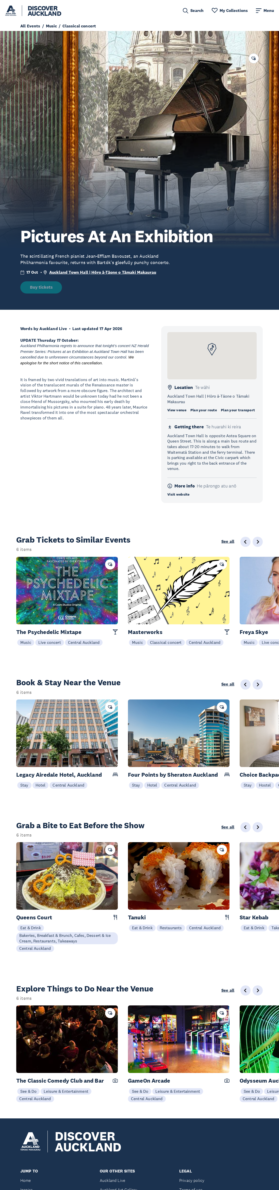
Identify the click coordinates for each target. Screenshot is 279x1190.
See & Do (28, 1091)
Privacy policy (191, 1180)
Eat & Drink (30, 927)
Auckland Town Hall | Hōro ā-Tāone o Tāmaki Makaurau (102, 272)
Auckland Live (112, 1180)
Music (25, 642)
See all (227, 542)
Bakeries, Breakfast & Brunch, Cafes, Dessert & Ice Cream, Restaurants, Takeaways (65, 938)
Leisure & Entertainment (66, 1091)
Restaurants (171, 927)
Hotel (41, 785)
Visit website (178, 494)
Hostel (265, 785)
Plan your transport (238, 410)
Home (25, 1180)
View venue (176, 410)
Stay (24, 785)
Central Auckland (84, 642)
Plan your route (203, 410)
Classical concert (166, 642)
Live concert (49, 642)
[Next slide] (258, 542)
